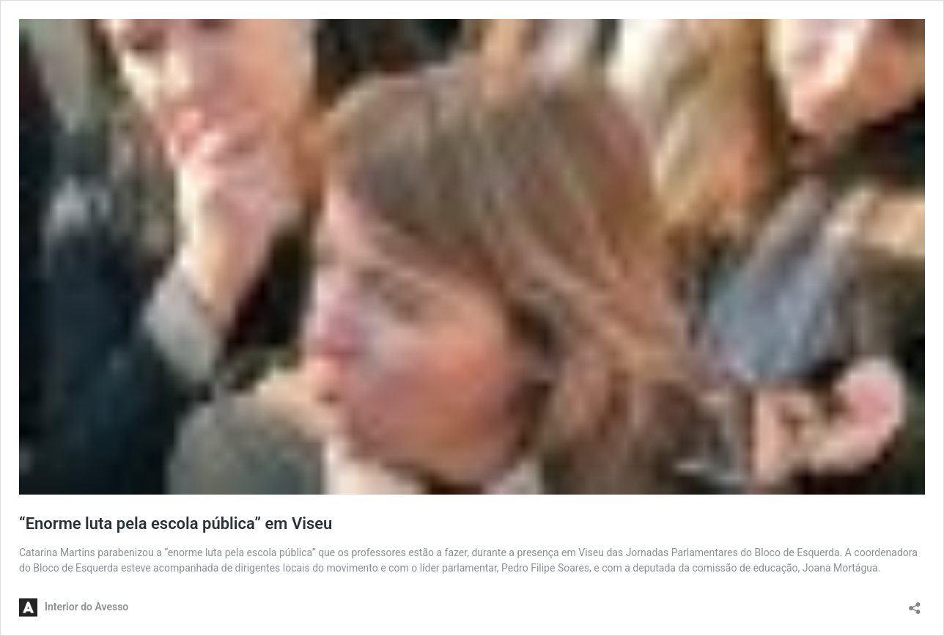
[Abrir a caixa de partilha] (914, 603)
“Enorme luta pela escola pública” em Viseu (177, 523)
